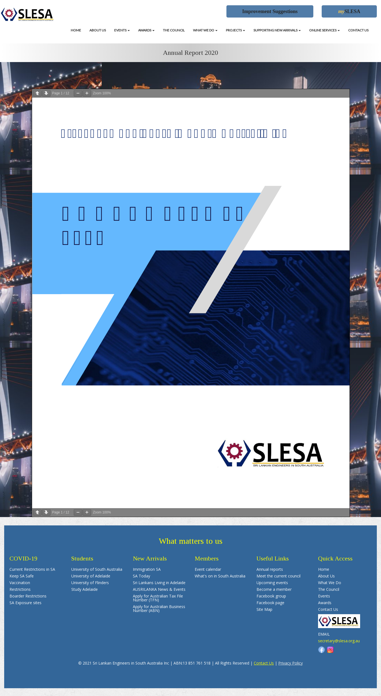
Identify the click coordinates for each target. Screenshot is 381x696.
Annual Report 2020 (190, 52)
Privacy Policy (290, 663)
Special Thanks (191, 684)
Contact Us (264, 663)
